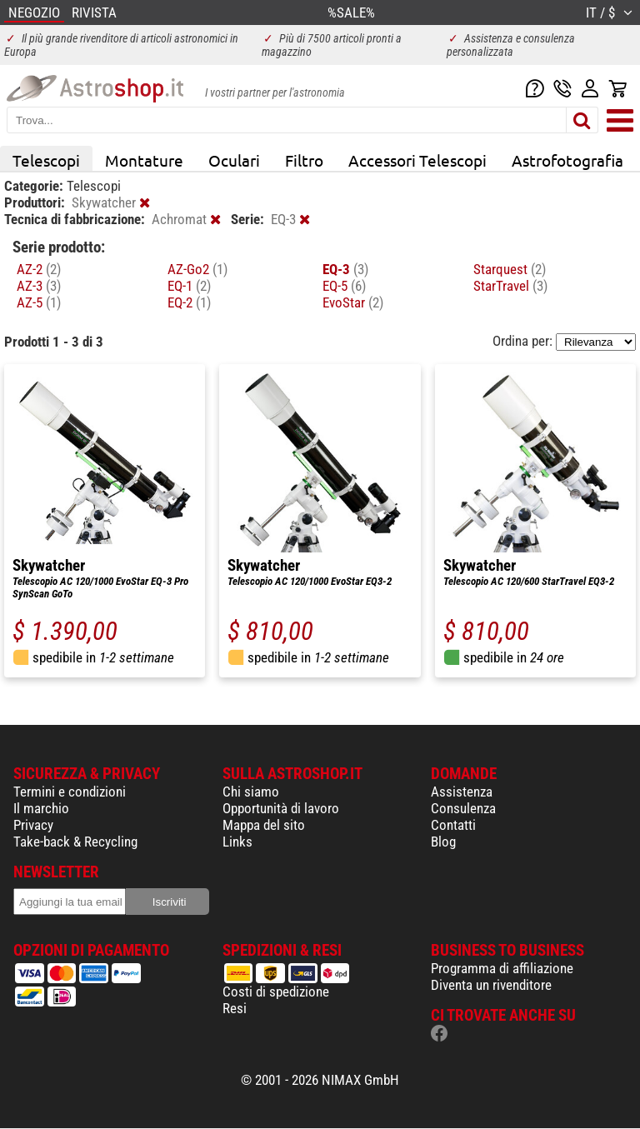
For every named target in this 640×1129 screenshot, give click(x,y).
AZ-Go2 (198, 269)
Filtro (304, 160)
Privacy (33, 825)
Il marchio (41, 808)
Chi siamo (250, 791)
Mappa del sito (263, 825)
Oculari (234, 160)
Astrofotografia (567, 160)
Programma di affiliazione (502, 968)
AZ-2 (39, 269)
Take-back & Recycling (75, 841)
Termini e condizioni (69, 791)
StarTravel (510, 285)
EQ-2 (189, 302)
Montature (144, 160)
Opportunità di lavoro (280, 808)
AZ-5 (39, 302)
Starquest (509, 269)
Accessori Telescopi (417, 160)
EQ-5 (344, 285)
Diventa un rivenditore (491, 985)
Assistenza (461, 791)
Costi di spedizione (275, 991)
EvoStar (352, 302)
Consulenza (463, 808)
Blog (443, 841)
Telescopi (46, 160)
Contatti (453, 825)
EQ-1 (189, 285)
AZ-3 (39, 285)
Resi (234, 1008)
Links (237, 841)
